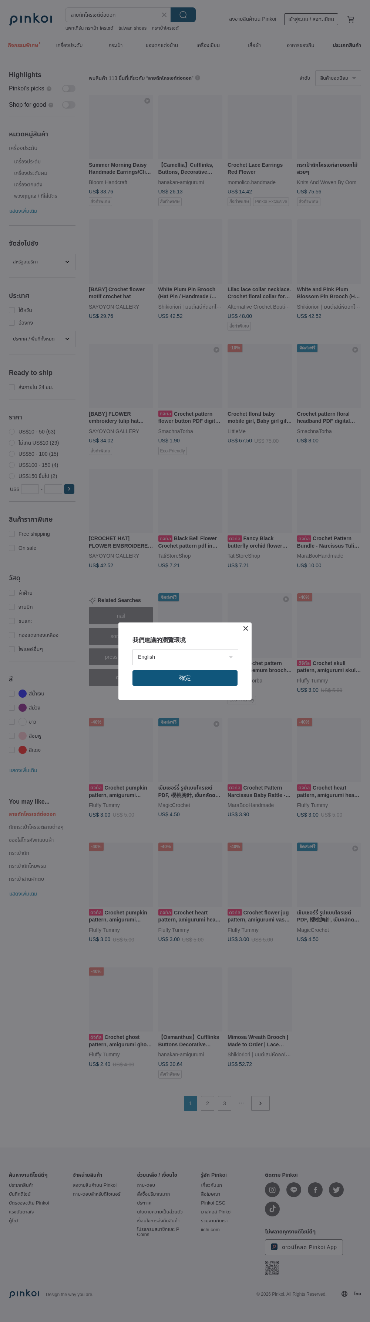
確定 (185, 678)
